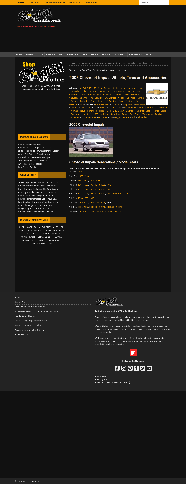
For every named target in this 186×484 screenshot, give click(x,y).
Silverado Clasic (144, 110)
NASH (32, 236)
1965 (80, 184)
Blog (149, 54)
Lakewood (140, 104)
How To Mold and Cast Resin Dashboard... (38, 185)
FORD (42, 230)
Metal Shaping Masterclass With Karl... (36, 205)
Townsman (148, 114)
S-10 (109, 110)
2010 (103, 206)
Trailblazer (74, 117)
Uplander (102, 117)
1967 (91, 184)
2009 (97, 206)
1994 (80, 198)
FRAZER (51, 230)
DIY (83, 54)
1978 (86, 193)
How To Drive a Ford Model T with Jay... (36, 211)
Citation (98, 97)
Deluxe (101, 101)
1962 (86, 180)
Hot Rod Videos (21, 334)
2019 (110, 211)
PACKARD (57, 236)
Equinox (129, 101)
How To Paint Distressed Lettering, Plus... (37, 198)
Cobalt (121, 97)
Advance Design (111, 88)
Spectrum (75, 114)
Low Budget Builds (27, 167)
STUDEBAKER (53, 240)
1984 (120, 193)
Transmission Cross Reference (32, 160)
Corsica (140, 97)
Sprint (85, 114)
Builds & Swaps (67, 54)
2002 (91, 202)
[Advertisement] (118, 28)
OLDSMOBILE (43, 236)
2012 (114, 206)
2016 (93, 211)
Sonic (156, 110)
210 (100, 88)
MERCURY (57, 233)
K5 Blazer (116, 104)
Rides (105, 54)
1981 (103, 193)
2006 (80, 206)
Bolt (109, 91)
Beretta (93, 91)
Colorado (131, 97)
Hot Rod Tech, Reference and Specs (35, 157)
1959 (80, 176)
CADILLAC (31, 227)
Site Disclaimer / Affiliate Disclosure (114, 382)
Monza (163, 107)
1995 (86, 198)
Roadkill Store (34, 54)
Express (139, 101)
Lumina (74, 107)
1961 (80, 180)
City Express (110, 97)
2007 (86, 206)
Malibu (103, 107)
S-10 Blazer (118, 110)
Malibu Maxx (130, 107)
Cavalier (107, 94)
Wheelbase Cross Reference (31, 163)
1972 (86, 189)
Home (19, 54)
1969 (103, 184)
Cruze (93, 101)
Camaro (73, 94)
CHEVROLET (86, 88)
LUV (96, 107)
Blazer (102, 91)
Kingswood (128, 104)
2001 (86, 202)
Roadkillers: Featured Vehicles (28, 325)
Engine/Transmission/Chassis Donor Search (38, 150)
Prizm (101, 110)
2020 (115, 211)
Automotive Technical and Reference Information (36, 311)
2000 (80, 202)
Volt (133, 117)
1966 (86, 184)
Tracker (158, 114)
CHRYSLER (58, 227)
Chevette (73, 97)
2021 (121, 211)
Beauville (75, 91)
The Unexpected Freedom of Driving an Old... (39, 182)
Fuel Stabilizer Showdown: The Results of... (38, 202)
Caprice (82, 94)
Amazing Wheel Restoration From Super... (38, 192)
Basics (49, 54)
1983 (114, 193)
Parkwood (92, 110)
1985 (126, 193)
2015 (87, 211)
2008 (91, 206)
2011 (109, 206)
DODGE (33, 230)
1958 (80, 171)
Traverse (86, 117)
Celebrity (117, 94)
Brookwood (118, 91)
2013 (120, 206)
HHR (81, 104)
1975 (103, 189)
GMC (60, 230)
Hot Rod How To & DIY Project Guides (31, 306)
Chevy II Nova (86, 97)
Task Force (135, 114)
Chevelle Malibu (131, 94)
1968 (97, 184)
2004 (103, 202)
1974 (97, 189)
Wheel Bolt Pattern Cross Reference (35, 154)
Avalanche (133, 88)
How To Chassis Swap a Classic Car (34, 147)
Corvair (74, 101)
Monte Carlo (152, 107)
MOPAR (23, 236)
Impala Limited (102, 104)
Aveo (142, 88)
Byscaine (131, 91)
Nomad (74, 110)
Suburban (115, 114)
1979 (91, 193)
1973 (91, 189)
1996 (91, 198)
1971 (80, 189)
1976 (109, 189)
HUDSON (24, 233)
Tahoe (125, 114)
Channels (134, 54)
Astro (123, 88)
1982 (109, 193)
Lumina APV (86, 107)
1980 (97, 193)
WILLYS (50, 243)
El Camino (111, 101)
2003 (97, 202)
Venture (125, 117)
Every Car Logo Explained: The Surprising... (38, 189)
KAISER (34, 233)
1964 (97, 180)
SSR (96, 114)
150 (94, 88)
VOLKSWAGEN (37, 243)
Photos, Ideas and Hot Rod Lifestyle (30, 330)
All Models (142, 117)
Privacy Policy (103, 379)
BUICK (21, 227)
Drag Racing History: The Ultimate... (35, 208)
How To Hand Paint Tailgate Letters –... (36, 195)
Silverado (130, 110)
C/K (139, 91)
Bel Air (85, 91)
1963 (91, 180)
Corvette (84, 101)
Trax (94, 117)
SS (91, 114)
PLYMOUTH (27, 240)
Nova (82, 110)
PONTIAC (40, 240)
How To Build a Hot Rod (29, 144)
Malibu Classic (115, 107)
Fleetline (73, 104)
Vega (117, 117)
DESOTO (23, 230)
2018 (104, 211)
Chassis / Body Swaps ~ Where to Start (31, 320)
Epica (121, 101)
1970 (109, 184)
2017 (98, 211)
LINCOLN (45, 233)
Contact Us (102, 376)
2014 (81, 211)
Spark (163, 110)
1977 (80, 193)
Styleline (104, 114)
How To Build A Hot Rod (25, 316)
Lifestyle (118, 54)
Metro (141, 107)
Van (111, 117)
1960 (86, 176)
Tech (93, 54)
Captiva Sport (94, 94)
